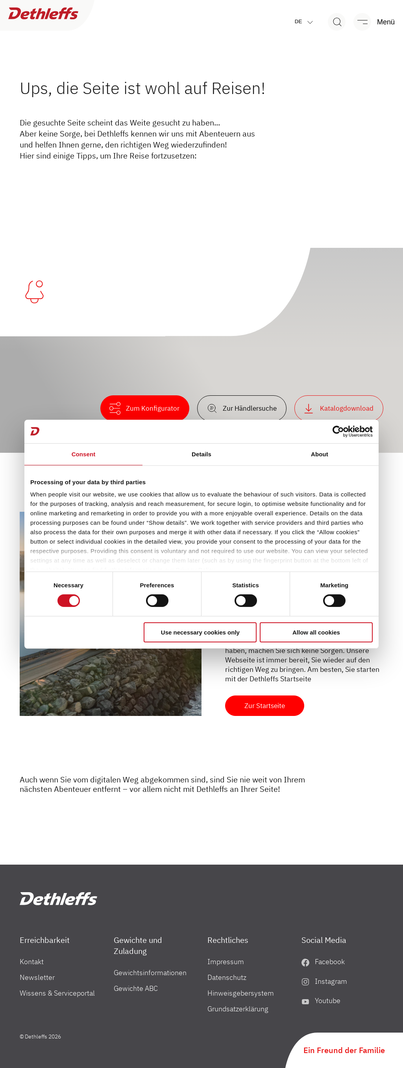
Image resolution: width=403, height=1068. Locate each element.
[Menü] (370, 22)
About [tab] (319, 453)
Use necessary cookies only (200, 632)
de (305, 21)
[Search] (337, 22)
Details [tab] (201, 453)
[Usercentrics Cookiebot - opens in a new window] (338, 431)
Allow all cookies (316, 632)
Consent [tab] (84, 453)
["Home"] (58, 898)
